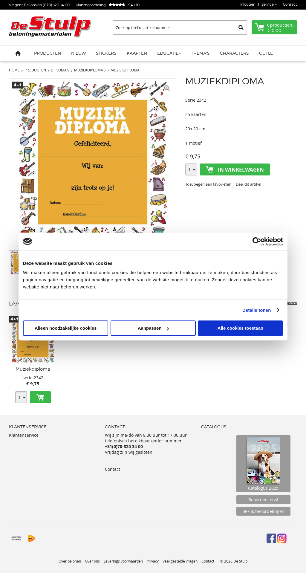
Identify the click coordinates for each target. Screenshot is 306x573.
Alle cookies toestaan (240, 328)
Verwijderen (288, 302)
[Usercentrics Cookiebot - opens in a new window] (257, 241)
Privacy (153, 561)
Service (268, 4)
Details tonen (256, 310)
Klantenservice (24, 435)
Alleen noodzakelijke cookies (66, 328)
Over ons (92, 561)
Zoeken (241, 27)
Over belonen (70, 561)
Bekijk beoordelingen (263, 511)
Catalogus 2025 (263, 464)
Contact (290, 4)
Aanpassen (153, 328)
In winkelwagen (241, 169)
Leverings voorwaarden (123, 561)
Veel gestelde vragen (180, 561)
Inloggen (247, 4)
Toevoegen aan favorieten (208, 184)
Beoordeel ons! (263, 499)
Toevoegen (40, 397)
